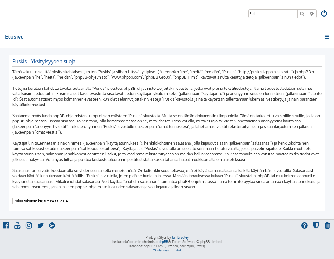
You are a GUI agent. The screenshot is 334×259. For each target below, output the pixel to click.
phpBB (163, 242)
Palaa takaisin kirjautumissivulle (41, 201)
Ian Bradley (180, 237)
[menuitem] (324, 14)
